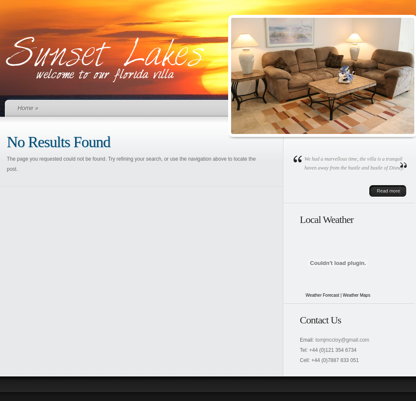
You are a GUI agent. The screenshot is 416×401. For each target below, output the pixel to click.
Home (26, 108)
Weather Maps (356, 295)
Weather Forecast (322, 295)
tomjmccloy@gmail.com (342, 340)
